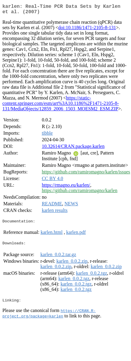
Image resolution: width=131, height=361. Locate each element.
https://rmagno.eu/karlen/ (66, 187)
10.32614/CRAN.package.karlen (73, 148)
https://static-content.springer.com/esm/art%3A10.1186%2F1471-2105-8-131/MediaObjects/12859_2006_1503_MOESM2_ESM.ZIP (60, 106)
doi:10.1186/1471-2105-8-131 (87, 29)
